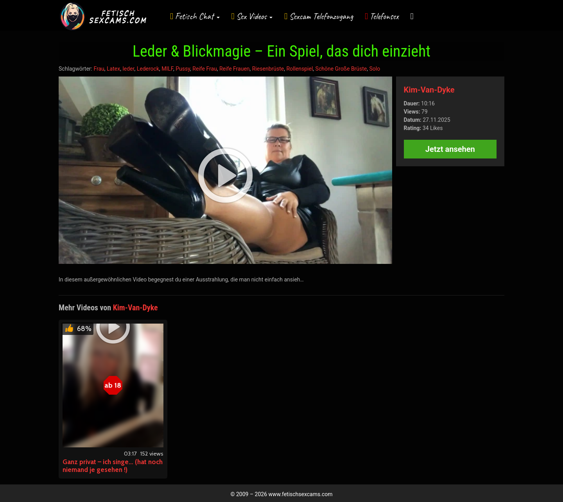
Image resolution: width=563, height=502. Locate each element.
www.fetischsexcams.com (301, 494)
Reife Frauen (234, 69)
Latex (113, 69)
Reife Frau (204, 69)
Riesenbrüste (268, 69)
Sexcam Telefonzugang (321, 16)
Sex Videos (254, 16)
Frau (98, 69)
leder (128, 69)
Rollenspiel (299, 69)
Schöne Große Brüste (341, 69)
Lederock (148, 69)
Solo (374, 69)
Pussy (183, 69)
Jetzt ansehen (450, 149)
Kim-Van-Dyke (429, 89)
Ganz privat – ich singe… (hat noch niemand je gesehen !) (113, 466)
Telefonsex (384, 16)
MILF (167, 69)
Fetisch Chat (197, 16)
